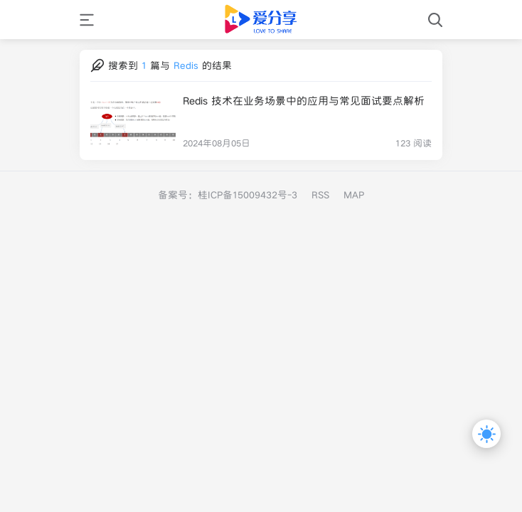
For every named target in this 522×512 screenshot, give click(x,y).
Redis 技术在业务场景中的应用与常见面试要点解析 (304, 100)
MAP (353, 194)
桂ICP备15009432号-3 (247, 194)
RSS (320, 194)
